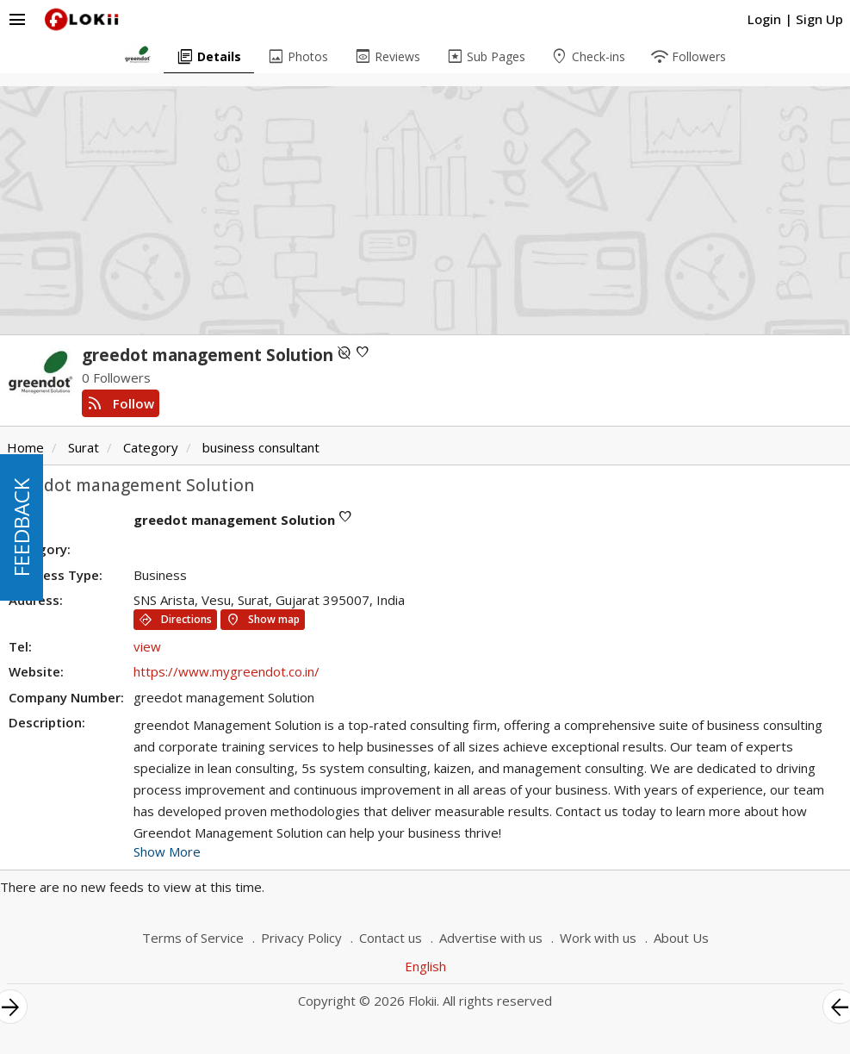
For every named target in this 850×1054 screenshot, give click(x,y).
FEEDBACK (21, 527)
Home (25, 447)
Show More (167, 851)
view (147, 646)
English (425, 966)
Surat (83, 447)
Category (150, 447)
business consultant (261, 447)
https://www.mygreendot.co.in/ (226, 671)
